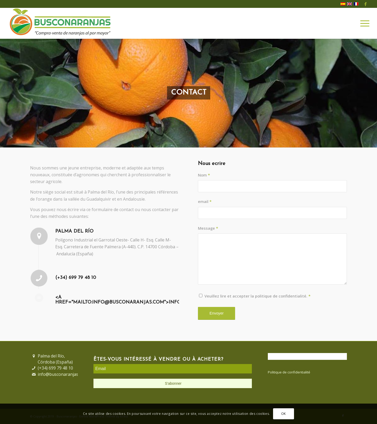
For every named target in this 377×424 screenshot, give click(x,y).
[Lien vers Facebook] (365, 4)
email (205, 201)
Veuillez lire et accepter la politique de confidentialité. (257, 296)
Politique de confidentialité (289, 372)
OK (283, 413)
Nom (204, 175)
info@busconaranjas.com (62, 374)
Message (208, 228)
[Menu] (363, 23)
